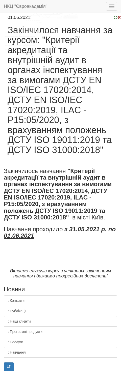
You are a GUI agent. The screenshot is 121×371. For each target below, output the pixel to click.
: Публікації (17, 311)
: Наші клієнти (19, 321)
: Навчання (17, 352)
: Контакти (16, 301)
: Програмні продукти (25, 332)
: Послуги (15, 342)
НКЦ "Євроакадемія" (25, 6)
